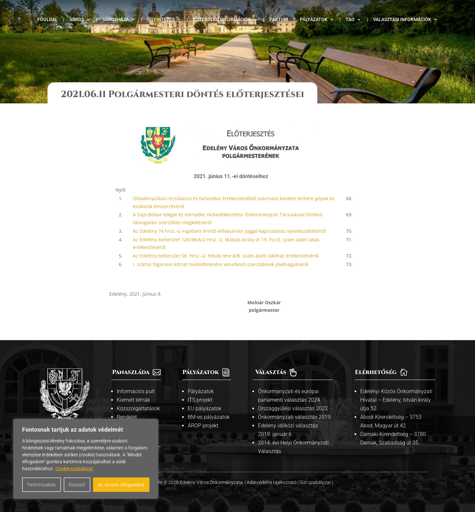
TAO (350, 19)
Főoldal (47, 19)
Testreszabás (41, 484)
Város (77, 19)
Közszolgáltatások (138, 408)
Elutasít (77, 484)
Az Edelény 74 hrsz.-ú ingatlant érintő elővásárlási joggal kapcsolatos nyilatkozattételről (229, 231)
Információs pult (136, 391)
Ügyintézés (160, 19)
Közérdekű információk (222, 19)
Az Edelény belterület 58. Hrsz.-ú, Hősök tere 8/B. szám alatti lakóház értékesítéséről (226, 256)
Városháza (116, 19)
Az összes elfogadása (121, 484)
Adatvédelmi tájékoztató (272, 482)
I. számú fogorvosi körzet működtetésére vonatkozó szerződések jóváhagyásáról (220, 264)
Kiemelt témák (133, 400)
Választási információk (402, 19)
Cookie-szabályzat (74, 468)
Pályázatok (314, 19)
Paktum (278, 19)
